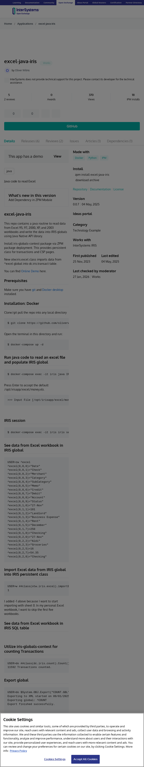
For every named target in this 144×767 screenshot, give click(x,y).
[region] (72, 740)
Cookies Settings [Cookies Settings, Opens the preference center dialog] (54, 759)
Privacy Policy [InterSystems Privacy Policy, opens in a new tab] (18, 750)
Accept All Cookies (85, 759)
